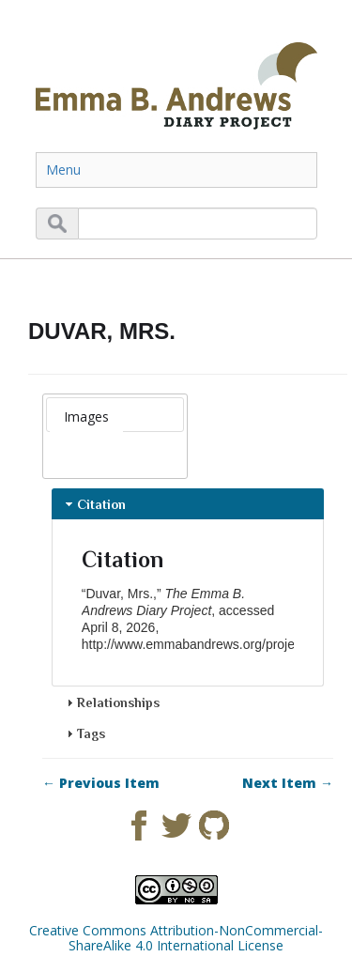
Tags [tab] (83, 733)
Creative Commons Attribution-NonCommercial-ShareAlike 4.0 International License (176, 937)
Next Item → (287, 783)
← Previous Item (101, 783)
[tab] (86, 417)
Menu (63, 169)
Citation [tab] (94, 504)
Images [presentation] (86, 416)
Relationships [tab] (111, 702)
